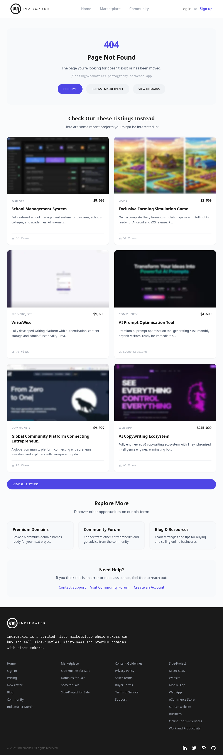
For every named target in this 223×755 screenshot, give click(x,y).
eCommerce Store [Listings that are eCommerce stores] (182, 699)
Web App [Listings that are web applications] (175, 692)
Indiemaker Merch (20, 707)
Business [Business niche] (175, 714)
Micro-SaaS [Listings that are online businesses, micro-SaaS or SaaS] (177, 671)
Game (123, 200)
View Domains (149, 89)
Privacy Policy (124, 671)
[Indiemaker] (74, 623)
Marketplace (110, 8)
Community (139, 8)
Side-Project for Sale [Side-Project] (75, 692)
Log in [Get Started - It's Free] (186, 8)
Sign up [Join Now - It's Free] (206, 8)
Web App (18, 200)
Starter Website (180, 707)
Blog (10, 692)
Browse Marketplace (108, 89)
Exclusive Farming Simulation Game (153, 208)
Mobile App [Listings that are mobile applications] (177, 685)
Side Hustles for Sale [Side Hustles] (75, 671)
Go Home (70, 89)
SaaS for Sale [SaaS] (70, 685)
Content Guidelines (128, 663)
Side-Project (22, 314)
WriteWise (22, 322)
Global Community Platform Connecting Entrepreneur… (50, 439)
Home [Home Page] (11, 663)
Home (86, 8)
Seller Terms (123, 678)
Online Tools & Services (185, 721)
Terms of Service (127, 692)
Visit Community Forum (109, 587)
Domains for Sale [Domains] (73, 678)
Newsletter (14, 685)
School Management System (39, 208)
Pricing (12, 678)
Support (121, 699)
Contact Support (72, 587)
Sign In (12, 671)
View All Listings (26, 484)
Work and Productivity (185, 728)
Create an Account (149, 587)
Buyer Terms (124, 685)
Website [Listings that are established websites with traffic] (175, 678)
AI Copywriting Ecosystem (144, 436)
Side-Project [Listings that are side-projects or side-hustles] (177, 663)
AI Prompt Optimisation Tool (146, 322)
